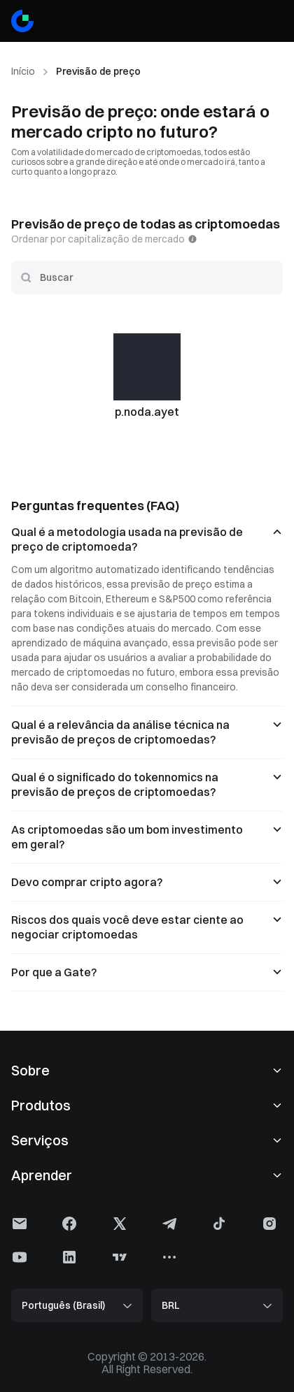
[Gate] (22, 21)
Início (23, 71)
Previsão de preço (98, 71)
